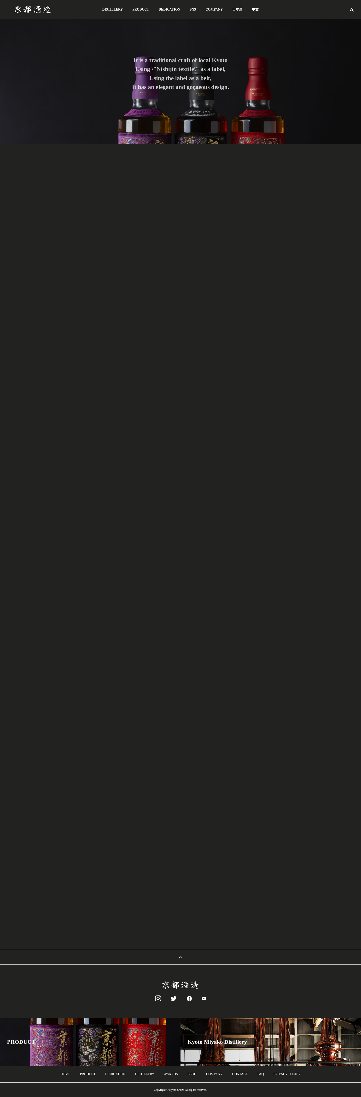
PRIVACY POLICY (287, 1074)
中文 (255, 9)
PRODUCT (140, 9)
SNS (193, 9)
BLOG (192, 1074)
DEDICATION (169, 9)
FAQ (260, 1074)
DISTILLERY (112, 9)
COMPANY (214, 9)
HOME (65, 1074)
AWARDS (171, 1074)
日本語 (237, 9)
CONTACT (240, 1074)
